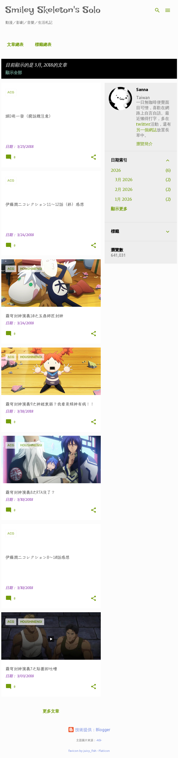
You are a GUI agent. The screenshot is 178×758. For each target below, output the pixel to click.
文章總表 (13, 44)
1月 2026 (123, 199)
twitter (143, 124)
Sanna (142, 89)
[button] (93, 157)
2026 (116, 170)
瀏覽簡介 (144, 143)
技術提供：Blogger (89, 729)
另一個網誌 (146, 129)
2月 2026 (124, 189)
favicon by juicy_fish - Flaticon (89, 750)
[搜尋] (157, 10)
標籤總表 (41, 44)
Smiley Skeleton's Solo (52, 9)
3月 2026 (124, 179)
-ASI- (99, 740)
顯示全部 (13, 72)
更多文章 (51, 711)
